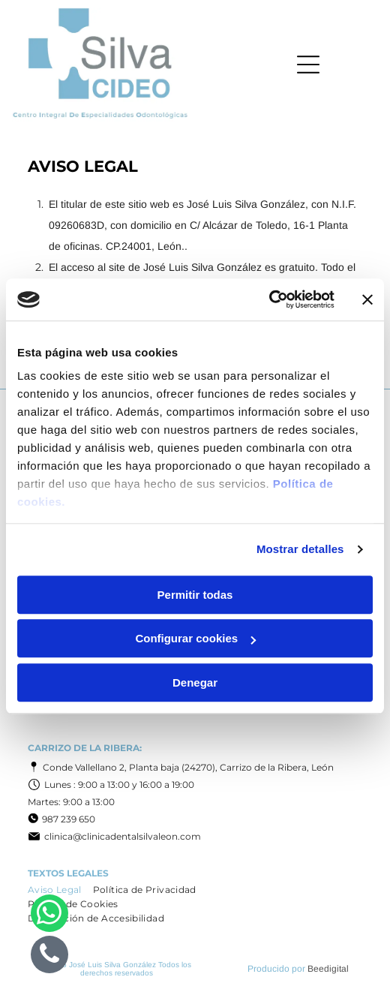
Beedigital (328, 968)
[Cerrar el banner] (367, 299)
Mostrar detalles (300, 549)
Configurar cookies (195, 638)
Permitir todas (195, 594)
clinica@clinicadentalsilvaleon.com (122, 836)
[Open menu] (308, 64)
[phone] (49, 956)
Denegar (195, 682)
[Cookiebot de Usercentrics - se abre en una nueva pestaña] (268, 299)
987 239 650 (68, 819)
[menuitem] (60, 889)
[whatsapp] (49, 915)
